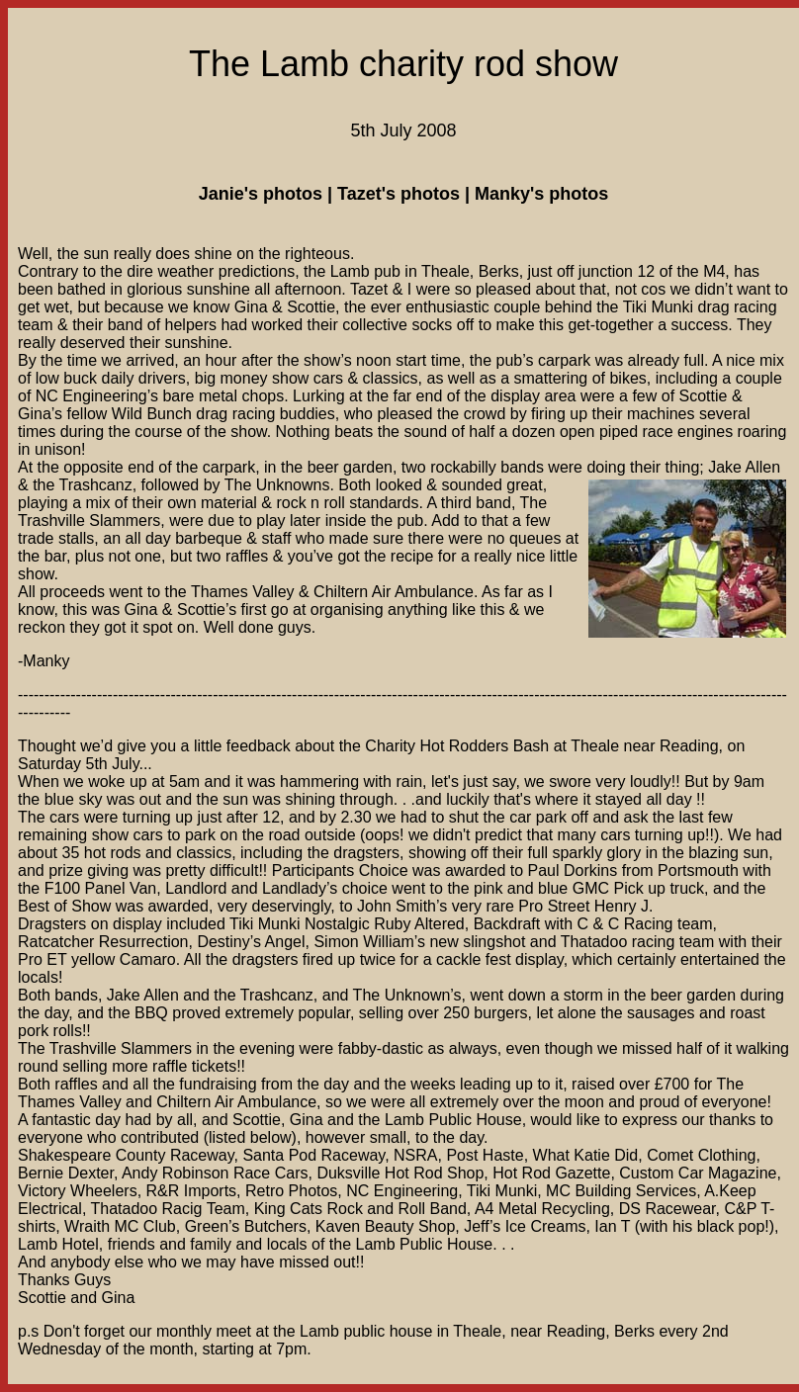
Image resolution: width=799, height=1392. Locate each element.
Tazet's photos (398, 194)
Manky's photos (541, 194)
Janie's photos (260, 194)
